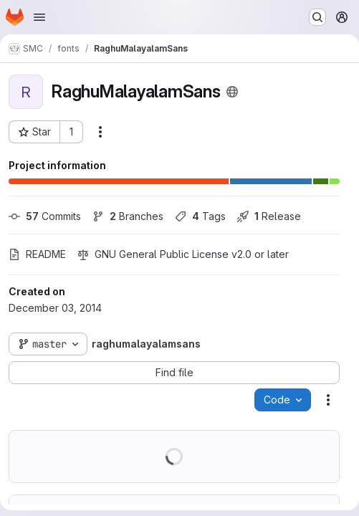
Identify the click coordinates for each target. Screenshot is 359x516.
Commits (45, 216)
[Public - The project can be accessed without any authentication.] (232, 91)
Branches (127, 216)
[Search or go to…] (317, 17)
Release (269, 216)
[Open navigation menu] (39, 17)
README (37, 254)
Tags (200, 216)
